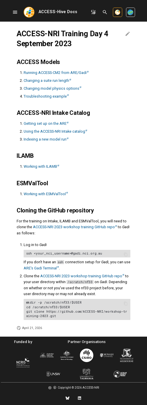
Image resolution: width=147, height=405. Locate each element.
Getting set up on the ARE (45, 123)
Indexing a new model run (45, 139)
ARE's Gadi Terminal (40, 268)
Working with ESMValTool (45, 194)
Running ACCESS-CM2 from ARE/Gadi (55, 72)
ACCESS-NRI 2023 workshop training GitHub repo (74, 227)
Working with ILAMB (40, 166)
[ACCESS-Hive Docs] (29, 12)
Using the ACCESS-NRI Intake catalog (54, 131)
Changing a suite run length (46, 80)
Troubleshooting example (45, 96)
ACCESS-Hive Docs (57, 11)
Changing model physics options (51, 88)
